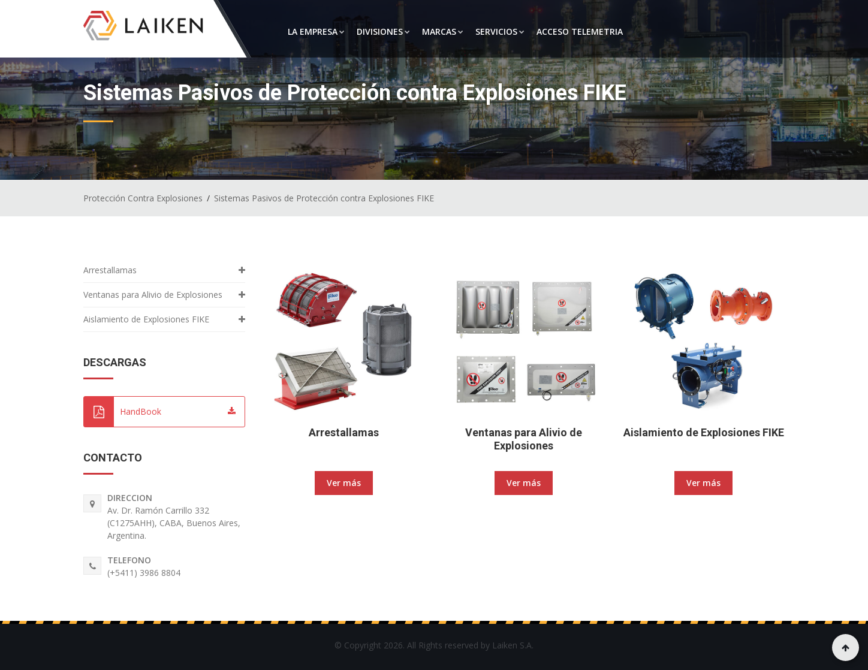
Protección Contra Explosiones (143, 198)
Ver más (344, 482)
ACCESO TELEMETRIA (580, 31)
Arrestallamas (344, 432)
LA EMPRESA (316, 31)
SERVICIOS (500, 31)
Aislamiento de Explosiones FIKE (703, 432)
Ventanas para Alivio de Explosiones (523, 439)
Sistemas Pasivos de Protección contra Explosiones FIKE (324, 198)
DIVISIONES (383, 31)
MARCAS (442, 31)
